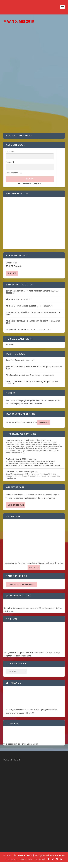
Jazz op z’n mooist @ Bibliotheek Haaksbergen (27, 366)
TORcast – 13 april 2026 (17, 471)
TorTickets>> (36, 403)
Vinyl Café (10, 299)
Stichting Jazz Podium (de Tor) (19, 859)
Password (10, 162)
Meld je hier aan (16, 505)
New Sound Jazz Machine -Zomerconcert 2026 (27, 312)
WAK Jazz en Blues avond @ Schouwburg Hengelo (28, 381)
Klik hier (12, 273)
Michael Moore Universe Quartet (21, 306)
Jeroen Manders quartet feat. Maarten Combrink (29, 291)
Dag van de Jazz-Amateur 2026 (20, 329)
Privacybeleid (39, 859)
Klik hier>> (8, 611)
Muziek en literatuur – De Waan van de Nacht (27, 321)
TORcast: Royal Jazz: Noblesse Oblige (23, 440)
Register (37, 183)
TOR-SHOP (44, 422)
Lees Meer (34, 567)
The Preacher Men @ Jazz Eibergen (22, 375)
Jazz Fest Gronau (14, 360)
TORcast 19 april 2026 (16, 459)
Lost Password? (25, 183)
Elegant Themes (25, 855)
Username (10, 152)
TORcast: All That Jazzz (23, 434)
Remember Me (12, 173)
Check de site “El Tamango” (21, 584)
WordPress (60, 855)
